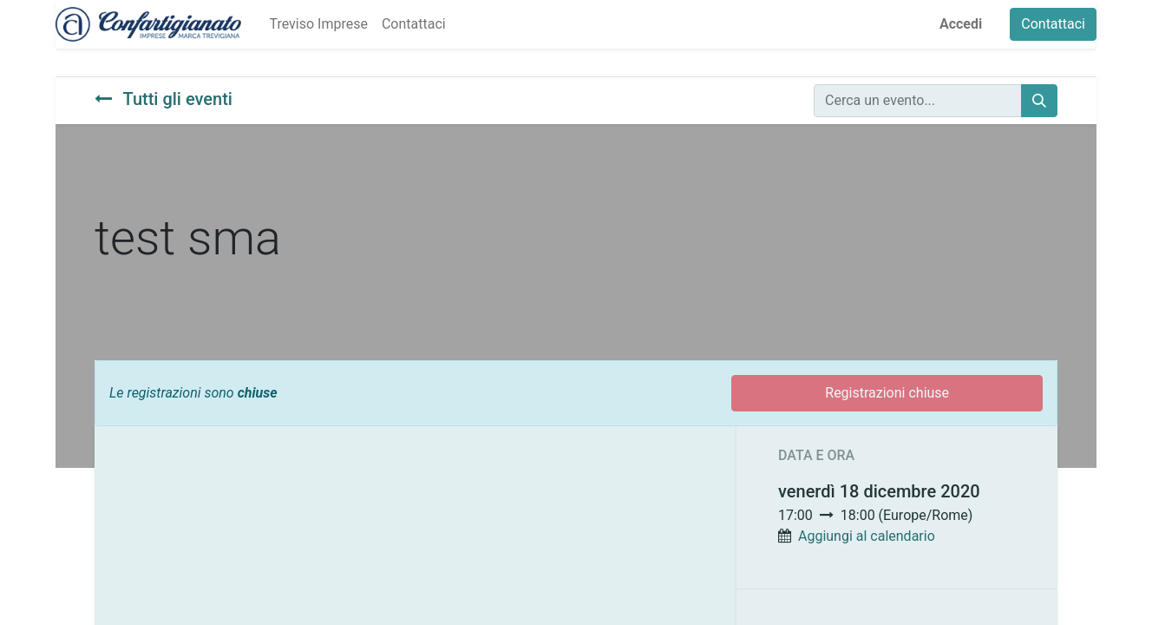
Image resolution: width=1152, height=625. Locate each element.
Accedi (960, 24)
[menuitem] (318, 24)
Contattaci (1053, 24)
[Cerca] (1039, 100)
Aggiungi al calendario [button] (866, 536)
